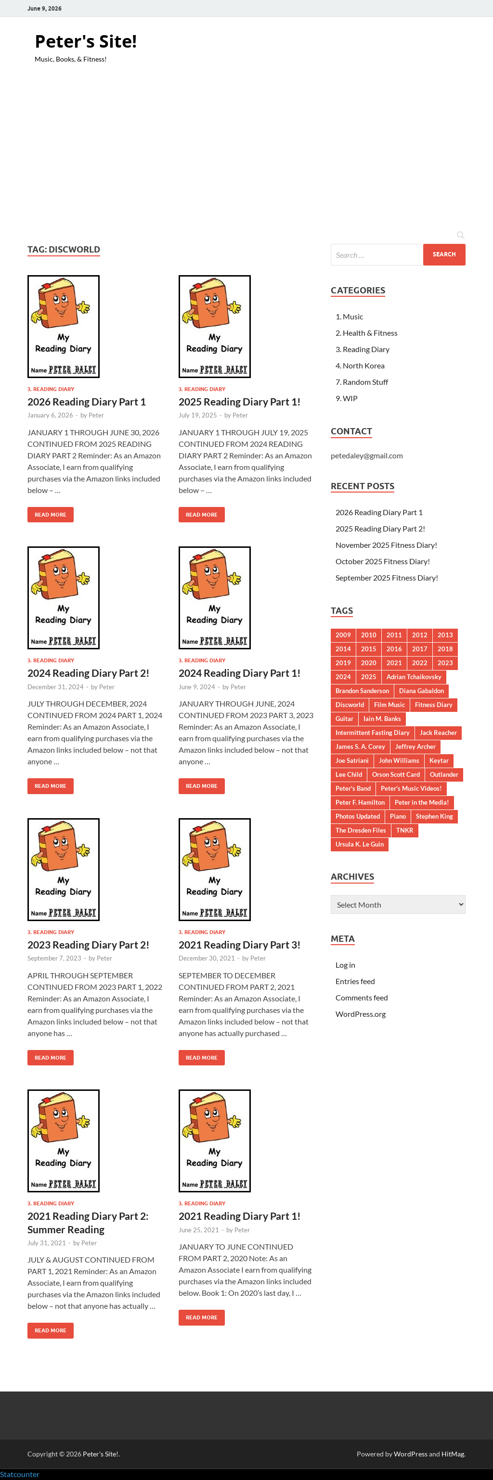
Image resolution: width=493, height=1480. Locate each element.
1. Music (349, 316)
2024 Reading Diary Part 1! (240, 673)
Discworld (350, 704)
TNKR (405, 830)
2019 (343, 663)
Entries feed (355, 981)
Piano (398, 816)
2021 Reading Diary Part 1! (240, 1216)
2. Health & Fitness (367, 332)
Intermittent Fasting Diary (373, 732)
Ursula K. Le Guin (360, 844)
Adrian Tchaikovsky (414, 677)
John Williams (399, 760)
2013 (445, 635)
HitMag (452, 1454)
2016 (394, 649)
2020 (368, 663)
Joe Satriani (352, 760)
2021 (394, 663)
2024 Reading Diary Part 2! (88, 673)
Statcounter (19, 1474)
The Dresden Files (361, 830)
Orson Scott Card (396, 774)
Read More (46, 512)
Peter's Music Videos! (411, 788)
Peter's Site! (86, 41)
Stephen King (434, 816)
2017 (420, 649)
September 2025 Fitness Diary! (387, 577)
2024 (343, 677)
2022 (420, 663)
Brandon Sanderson (362, 691)
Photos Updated (358, 816)
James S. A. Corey (360, 746)
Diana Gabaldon (421, 691)
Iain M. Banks (382, 718)
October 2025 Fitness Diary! (383, 561)
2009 (343, 635)
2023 (445, 663)
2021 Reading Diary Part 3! (240, 944)
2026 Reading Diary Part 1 (86, 401)
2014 (343, 649)
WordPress (411, 1454)
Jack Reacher (438, 732)
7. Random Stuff (362, 381)
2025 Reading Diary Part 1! (240, 401)
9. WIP (347, 398)
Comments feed (362, 997)
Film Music (389, 704)
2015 (368, 649)
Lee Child (349, 774)
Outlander (444, 774)
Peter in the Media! (422, 802)
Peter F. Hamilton (360, 802)
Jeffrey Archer (415, 746)
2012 (420, 635)
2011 (394, 635)
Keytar (439, 760)
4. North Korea (360, 365)
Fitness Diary (434, 704)
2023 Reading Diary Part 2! (88, 944)
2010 (368, 635)
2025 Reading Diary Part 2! (380, 528)
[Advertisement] (246, 152)
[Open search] (461, 236)
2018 (445, 649)
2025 (368, 677)
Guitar (344, 718)
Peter (96, 415)
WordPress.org (361, 1013)
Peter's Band (353, 788)
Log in (345, 964)
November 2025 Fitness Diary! (386, 544)
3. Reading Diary (50, 389)
